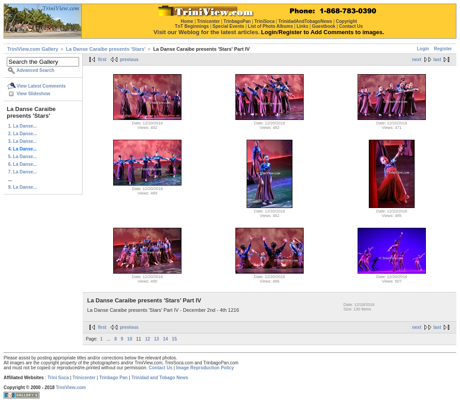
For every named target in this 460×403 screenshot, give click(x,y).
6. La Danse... (22, 164)
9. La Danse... (22, 187)
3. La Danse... (22, 141)
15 (174, 339)
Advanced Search (35, 70)
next (416, 59)
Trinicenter (84, 377)
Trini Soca (58, 377)
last (437, 59)
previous (129, 59)
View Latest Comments (41, 86)
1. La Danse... (22, 126)
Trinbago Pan (113, 377)
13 (156, 339)
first (102, 59)
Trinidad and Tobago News (159, 377)
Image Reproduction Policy (205, 367)
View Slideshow (33, 93)
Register (443, 48)
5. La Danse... (22, 156)
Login (423, 48)
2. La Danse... (22, 133)
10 (129, 339)
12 (147, 339)
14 (165, 339)
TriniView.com (71, 387)
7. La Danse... (22, 171)
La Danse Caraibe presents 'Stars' (106, 49)
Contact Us (160, 367)
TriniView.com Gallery (32, 49)
